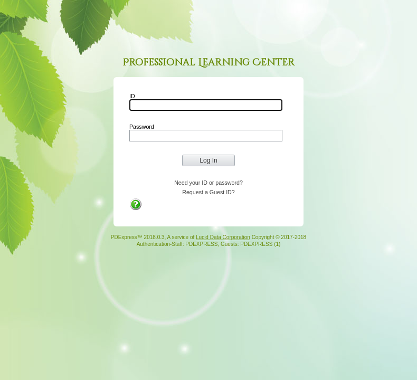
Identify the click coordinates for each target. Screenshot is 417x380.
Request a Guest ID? (208, 192)
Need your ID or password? (208, 182)
